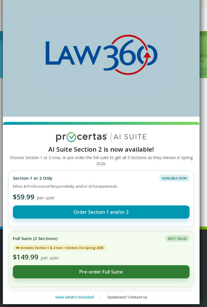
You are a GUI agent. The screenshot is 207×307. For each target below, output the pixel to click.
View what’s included (74, 297)
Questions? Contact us (127, 297)
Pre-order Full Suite (101, 272)
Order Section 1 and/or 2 (101, 212)
